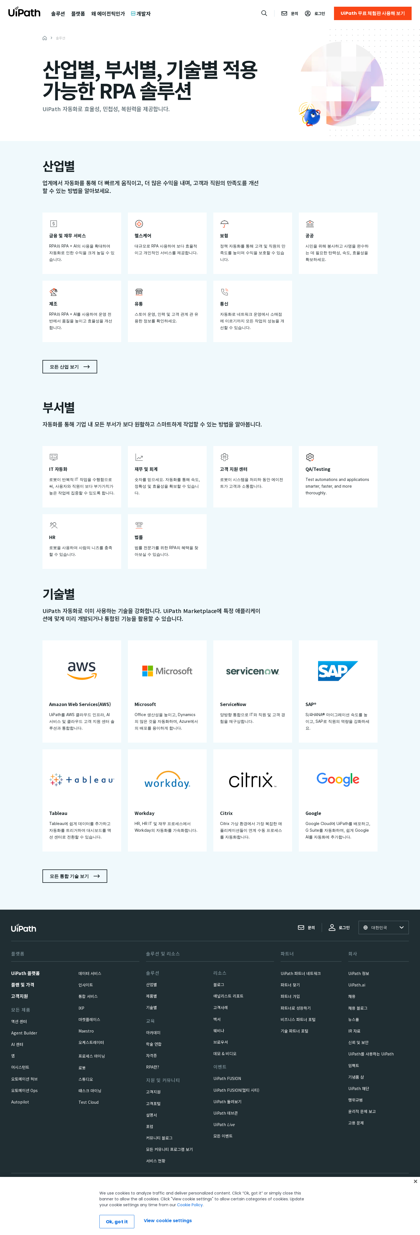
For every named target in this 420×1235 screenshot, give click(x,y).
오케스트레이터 (91, 1042)
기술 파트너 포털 (294, 1031)
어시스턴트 (20, 1067)
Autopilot (20, 1102)
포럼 (149, 1126)
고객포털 (153, 1103)
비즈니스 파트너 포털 (298, 1019)
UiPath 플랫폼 (25, 973)
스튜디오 (85, 1079)
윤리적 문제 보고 (362, 1111)
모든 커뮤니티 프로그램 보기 (169, 1149)
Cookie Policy (190, 1221)
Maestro (86, 1031)
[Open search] (264, 13)
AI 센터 (17, 1044)
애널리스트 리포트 (228, 996)
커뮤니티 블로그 (159, 1138)
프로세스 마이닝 (91, 1056)
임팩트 (353, 1065)
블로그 (218, 984)
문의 (306, 927)
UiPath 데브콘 (225, 1113)
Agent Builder (24, 1033)
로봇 (82, 1068)
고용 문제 (356, 1123)
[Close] (415, 1198)
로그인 (339, 927)
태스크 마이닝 (89, 1090)
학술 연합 (154, 1044)
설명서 (151, 1115)
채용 (351, 996)
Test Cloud (88, 1102)
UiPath (224, 1124)
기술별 (151, 1007)
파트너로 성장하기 (296, 1008)
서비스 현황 (155, 1161)
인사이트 (85, 985)
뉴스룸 (353, 1019)
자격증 (151, 1055)
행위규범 (355, 1100)
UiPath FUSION (227, 1078)
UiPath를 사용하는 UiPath (371, 1054)
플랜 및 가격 (22, 984)
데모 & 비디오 (225, 1053)
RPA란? (152, 1067)
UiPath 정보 (358, 973)
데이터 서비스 (89, 973)
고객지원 (19, 996)
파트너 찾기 (290, 985)
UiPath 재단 (358, 1088)
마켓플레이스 (89, 1019)
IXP (81, 1008)
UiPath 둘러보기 (227, 1101)
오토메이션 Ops (24, 1090)
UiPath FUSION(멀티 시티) (236, 1090)
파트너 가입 (290, 996)
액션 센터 (19, 1021)
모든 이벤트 (223, 1136)
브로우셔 (220, 1042)
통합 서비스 (88, 996)
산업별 (151, 984)
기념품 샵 (356, 1077)
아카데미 (153, 1032)
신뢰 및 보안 (358, 1042)
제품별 (151, 996)
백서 (217, 1019)
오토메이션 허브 (24, 1079)
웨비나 (218, 1030)
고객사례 (220, 1007)
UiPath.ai (356, 985)
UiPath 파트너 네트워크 (301, 973)
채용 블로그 (357, 1008)
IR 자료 (354, 1031)
